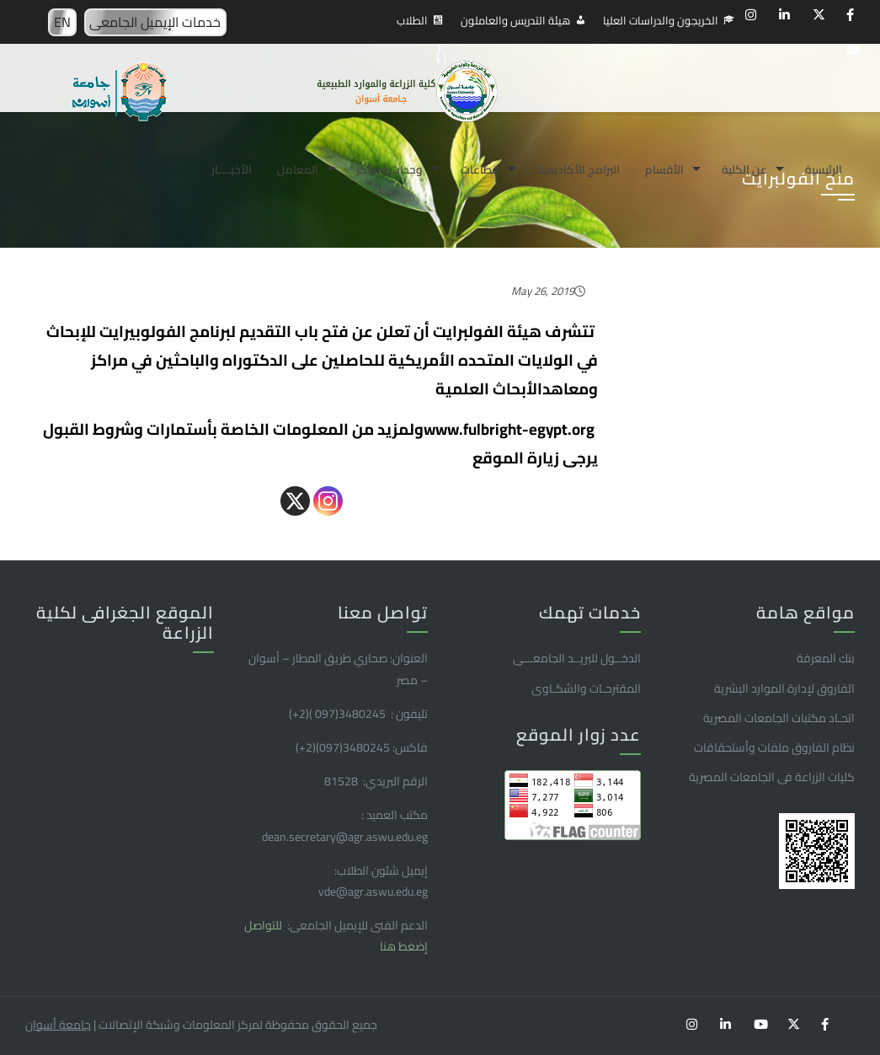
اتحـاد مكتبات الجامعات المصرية (779, 718)
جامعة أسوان (58, 1025)
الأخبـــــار (231, 169)
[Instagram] (328, 501)
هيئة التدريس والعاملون (515, 20)
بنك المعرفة (826, 658)
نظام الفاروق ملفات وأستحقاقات (774, 747)
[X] (295, 501)
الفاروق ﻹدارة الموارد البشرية (784, 688)
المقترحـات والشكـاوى (586, 688)
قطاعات (480, 169)
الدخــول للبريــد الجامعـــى (577, 658)
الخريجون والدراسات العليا (660, 20)
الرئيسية (823, 169)
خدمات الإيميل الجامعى (155, 22)
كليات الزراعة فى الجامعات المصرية (772, 777)
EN (62, 22)
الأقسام (664, 169)
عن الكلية (744, 169)
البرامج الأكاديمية (578, 169)
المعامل (297, 169)
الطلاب (412, 20)
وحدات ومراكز (389, 169)
